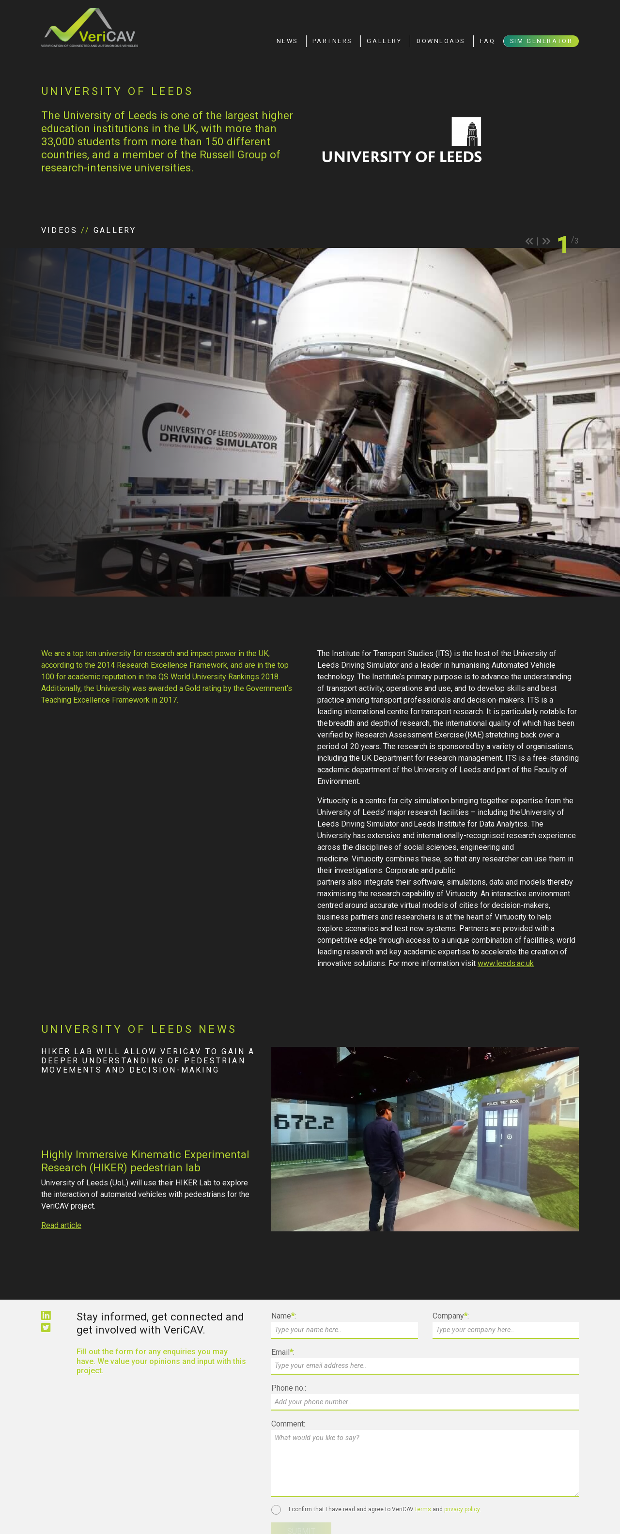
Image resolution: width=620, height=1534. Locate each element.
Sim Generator (541, 41)
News (287, 41)
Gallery (384, 41)
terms (423, 1509)
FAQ (488, 41)
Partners (332, 41)
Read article (61, 1225)
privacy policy (462, 1509)
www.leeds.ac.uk (506, 963)
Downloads (441, 41)
